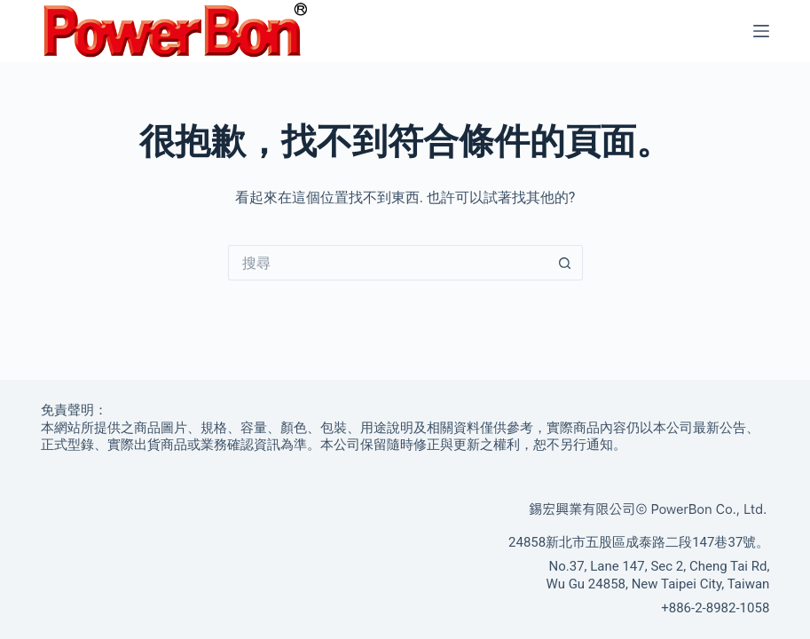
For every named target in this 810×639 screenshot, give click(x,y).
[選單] (761, 31)
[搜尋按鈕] (565, 262)
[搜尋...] (387, 262)
